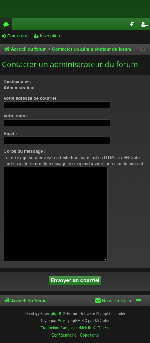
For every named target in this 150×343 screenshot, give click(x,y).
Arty (61, 321)
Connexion (17, 36)
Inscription (50, 36)
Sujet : (10, 133)
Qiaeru (103, 328)
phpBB (57, 313)
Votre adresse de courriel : (31, 98)
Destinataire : (18, 81)
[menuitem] (113, 300)
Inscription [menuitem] (146, 26)
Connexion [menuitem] (134, 26)
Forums (7, 26)
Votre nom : (16, 115)
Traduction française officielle (66, 328)
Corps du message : (25, 151)
